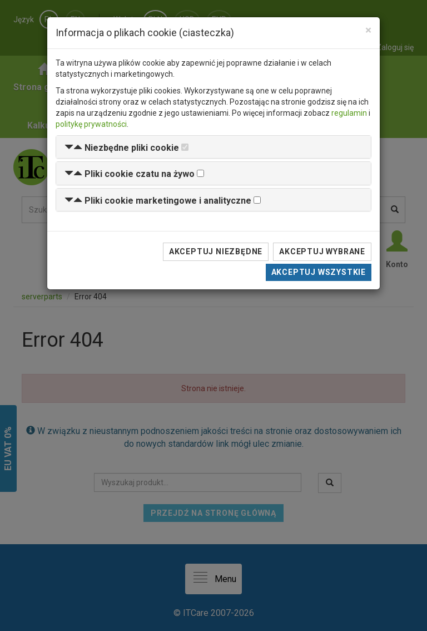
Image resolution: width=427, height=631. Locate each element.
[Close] (368, 30)
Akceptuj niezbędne (215, 251)
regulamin (349, 113)
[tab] (213, 147)
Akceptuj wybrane (322, 251)
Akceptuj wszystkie (318, 272)
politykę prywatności (91, 124)
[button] (121, 147)
